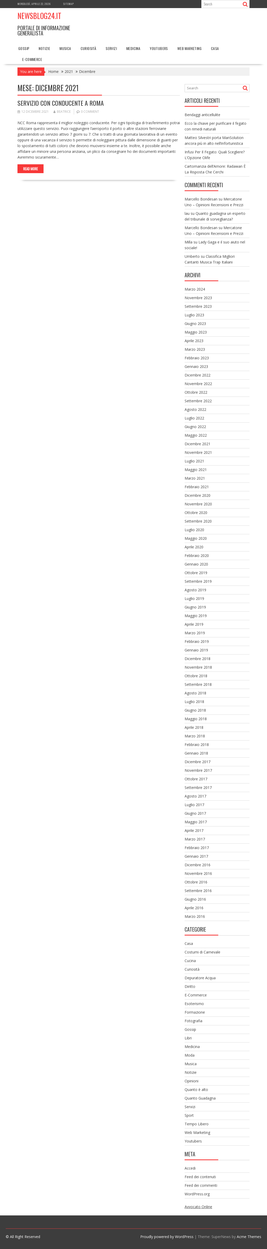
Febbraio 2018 (197, 744)
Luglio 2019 (194, 598)
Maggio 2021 (196, 469)
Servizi (111, 48)
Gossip (23, 48)
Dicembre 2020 (197, 495)
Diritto (190, 986)
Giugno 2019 (195, 607)
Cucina (190, 960)
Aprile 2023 (194, 340)
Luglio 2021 (194, 461)
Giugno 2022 (195, 426)
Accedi (190, 1168)
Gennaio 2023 (196, 366)
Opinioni (191, 1080)
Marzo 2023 (195, 349)
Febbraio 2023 (197, 357)
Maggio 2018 (196, 718)
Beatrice (62, 111)
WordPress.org (197, 1193)
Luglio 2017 (194, 804)
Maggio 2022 (196, 435)
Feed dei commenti (201, 1185)
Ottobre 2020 (196, 512)
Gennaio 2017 (196, 856)
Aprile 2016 (194, 907)
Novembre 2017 (198, 770)
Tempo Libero (197, 1123)
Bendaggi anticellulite (202, 114)
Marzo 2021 (195, 478)
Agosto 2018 (195, 693)
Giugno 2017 (195, 813)
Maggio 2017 (196, 821)
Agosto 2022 (195, 409)
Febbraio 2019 (197, 641)
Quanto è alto (196, 1089)
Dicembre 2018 (197, 658)
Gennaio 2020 (196, 564)
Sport (189, 1115)
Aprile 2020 (194, 546)
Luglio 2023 (194, 314)
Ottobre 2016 (196, 882)
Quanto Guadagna (200, 1098)
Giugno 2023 (195, 323)
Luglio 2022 (194, 418)
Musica (65, 48)
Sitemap (68, 4)
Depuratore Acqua (200, 977)
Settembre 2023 (198, 306)
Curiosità (88, 48)
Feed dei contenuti (200, 1176)
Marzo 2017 (195, 839)
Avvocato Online (198, 1206)
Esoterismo (194, 1003)
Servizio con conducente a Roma (61, 103)
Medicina (133, 48)
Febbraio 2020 (197, 555)
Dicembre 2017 (197, 761)
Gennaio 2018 (196, 753)
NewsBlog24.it (39, 15)
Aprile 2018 (194, 727)
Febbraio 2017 (197, 847)
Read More (30, 168)
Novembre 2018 (198, 667)
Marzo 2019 (195, 632)
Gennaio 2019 (196, 650)
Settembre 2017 (198, 787)
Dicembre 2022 (197, 375)
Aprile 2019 (194, 624)
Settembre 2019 (198, 581)
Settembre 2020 (198, 521)
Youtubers (159, 48)
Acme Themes (249, 1236)
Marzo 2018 (195, 735)
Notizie (44, 48)
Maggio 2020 (196, 538)
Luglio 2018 (194, 701)
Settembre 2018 (198, 684)
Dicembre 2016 (197, 864)
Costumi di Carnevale (202, 952)
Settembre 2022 (198, 400)
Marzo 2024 (195, 289)
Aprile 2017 (194, 830)
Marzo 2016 (195, 916)
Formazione (195, 1012)
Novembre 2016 (198, 873)
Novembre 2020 (198, 503)
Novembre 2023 (198, 297)
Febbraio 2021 (197, 486)
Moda (190, 1055)
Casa (215, 48)
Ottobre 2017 (196, 778)
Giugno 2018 (195, 710)
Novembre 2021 (198, 452)
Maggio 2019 (196, 615)
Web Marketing (189, 48)
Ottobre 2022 (196, 392)
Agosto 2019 (195, 589)
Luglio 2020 (194, 529)
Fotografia (193, 1020)
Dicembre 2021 (197, 443)
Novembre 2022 (198, 383)
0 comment (90, 111)
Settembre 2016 (198, 890)
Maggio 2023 (196, 332)
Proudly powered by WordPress (166, 1236)
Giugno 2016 (195, 899)
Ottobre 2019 (196, 572)
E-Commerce (32, 59)
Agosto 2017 (195, 796)
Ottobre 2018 (196, 675)
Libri (188, 1037)
